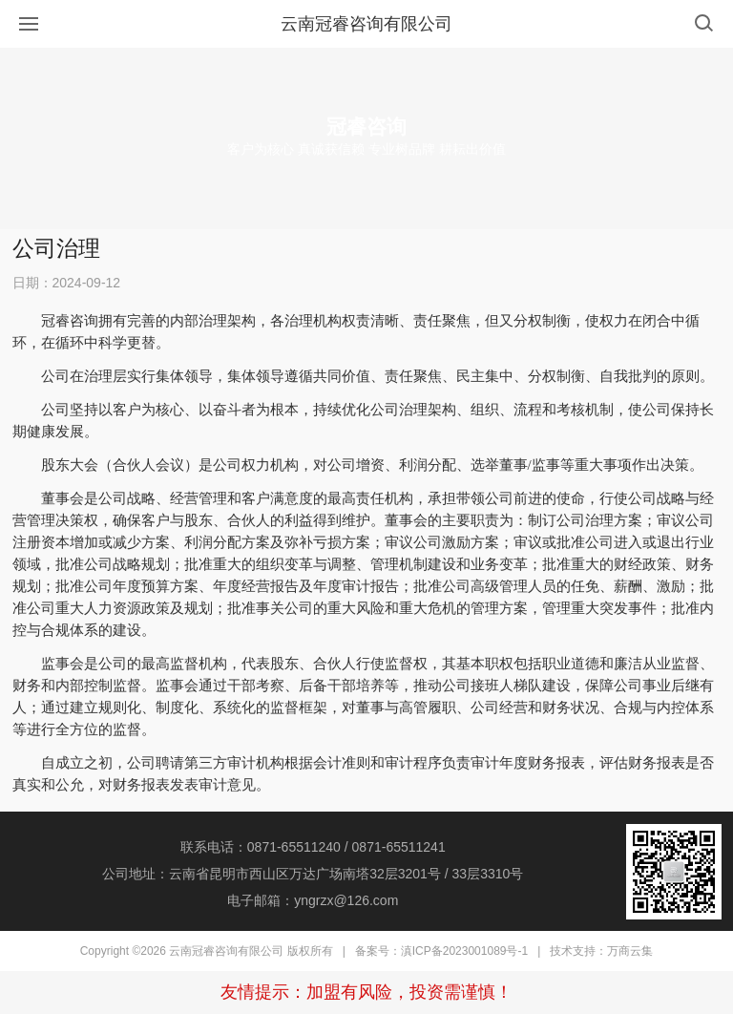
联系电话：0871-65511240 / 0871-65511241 (313, 847)
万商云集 (630, 951)
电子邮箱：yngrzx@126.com (312, 900)
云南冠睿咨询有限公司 (366, 23)
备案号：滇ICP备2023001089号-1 (441, 951)
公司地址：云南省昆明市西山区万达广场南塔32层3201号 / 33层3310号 (312, 873)
